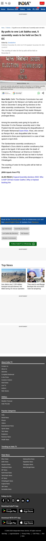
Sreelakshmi (12, 42)
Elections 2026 (12, 9)
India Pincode (5, 404)
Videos (22, 9)
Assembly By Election (21, 229)
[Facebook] (3, 500)
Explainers (4, 434)
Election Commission (9, 238)
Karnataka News (6, 489)
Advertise (4, 372)
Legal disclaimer (14, 533)
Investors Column (6, 380)
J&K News (4, 486)
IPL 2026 (36, 9)
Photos (3, 420)
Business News (6, 437)
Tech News (4, 431)
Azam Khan (23, 131)
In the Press (5, 377)
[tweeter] (8, 500)
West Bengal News (29, 467)
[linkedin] (23, 500)
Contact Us (4, 366)
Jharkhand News (6, 467)
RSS (23, 536)
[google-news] (28, 500)
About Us (4, 369)
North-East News (6, 473)
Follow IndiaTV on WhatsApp (23, 244)
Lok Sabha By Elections (10, 233)
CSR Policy (36, 533)
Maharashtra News (29, 459)
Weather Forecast (6, 401)
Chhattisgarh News (7, 481)
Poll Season (24, 233)
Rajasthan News (28, 462)
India (29, 9)
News (2, 27)
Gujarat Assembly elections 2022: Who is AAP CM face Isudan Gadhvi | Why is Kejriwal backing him (22, 180)
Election (8, 27)
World (43, 9)
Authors (3, 388)
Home (3, 9)
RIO (43, 533)
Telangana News (28, 464)
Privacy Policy (26, 533)
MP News (4, 470)
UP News (4, 478)
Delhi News (4, 462)
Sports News (5, 428)
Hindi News (4, 382)
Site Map (4, 533)
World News (5, 417)
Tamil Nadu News (6, 475)
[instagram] (13, 500)
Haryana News (5, 464)
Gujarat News (5, 484)
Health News (5, 439)
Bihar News (4, 459)
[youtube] (18, 500)
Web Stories (5, 391)
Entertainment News (7, 426)
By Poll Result (6, 229)
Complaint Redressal (7, 374)
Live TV (3, 385)
